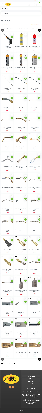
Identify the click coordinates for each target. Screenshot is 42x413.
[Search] (29, 4)
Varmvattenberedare (29, 402)
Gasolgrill (34, 402)
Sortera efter (35, 24)
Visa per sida (5, 24)
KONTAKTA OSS (31, 383)
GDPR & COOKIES (30, 386)
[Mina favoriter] (34, 4)
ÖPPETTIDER (30, 381)
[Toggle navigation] (3, 4)
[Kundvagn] (38, 4)
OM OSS (31, 378)
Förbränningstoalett (30, 403)
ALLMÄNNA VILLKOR (31, 376)
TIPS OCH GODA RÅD (31, 388)
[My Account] (31, 4)
